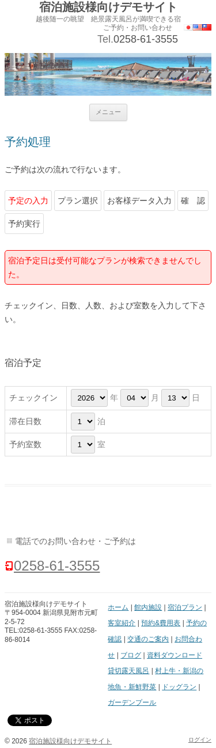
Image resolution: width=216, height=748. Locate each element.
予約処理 (28, 141)
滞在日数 (25, 421)
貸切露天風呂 (128, 671)
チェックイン (33, 397)
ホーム (118, 607)
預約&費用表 (160, 623)
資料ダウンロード (174, 655)
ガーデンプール (132, 702)
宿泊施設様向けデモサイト (108, 7)
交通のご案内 (148, 639)
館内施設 (148, 607)
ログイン (199, 739)
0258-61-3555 (145, 39)
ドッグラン (179, 687)
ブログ (130, 655)
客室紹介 (121, 623)
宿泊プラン (185, 607)
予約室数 (25, 444)
